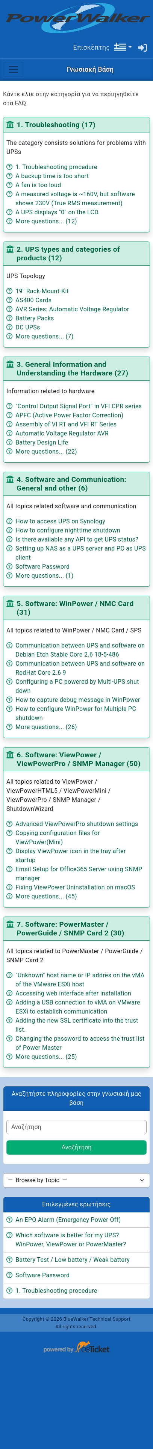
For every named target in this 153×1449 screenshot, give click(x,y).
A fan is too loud (38, 185)
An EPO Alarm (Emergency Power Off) (68, 1219)
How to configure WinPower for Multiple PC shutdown (75, 713)
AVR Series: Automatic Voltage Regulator (72, 309)
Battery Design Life (41, 442)
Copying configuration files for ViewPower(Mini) (57, 837)
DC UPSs (27, 327)
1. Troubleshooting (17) (56, 124)
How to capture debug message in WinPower (77, 699)
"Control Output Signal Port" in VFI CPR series (78, 406)
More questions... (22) (46, 451)
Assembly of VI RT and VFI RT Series (66, 424)
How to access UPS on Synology (60, 521)
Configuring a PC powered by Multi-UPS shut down (77, 686)
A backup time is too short (52, 176)
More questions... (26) (46, 727)
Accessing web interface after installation (73, 993)
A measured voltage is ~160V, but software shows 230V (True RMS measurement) (75, 199)
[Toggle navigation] (13, 69)
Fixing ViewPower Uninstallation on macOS (75, 887)
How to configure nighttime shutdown (67, 530)
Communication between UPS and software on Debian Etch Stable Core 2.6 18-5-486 (80, 650)
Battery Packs (34, 318)
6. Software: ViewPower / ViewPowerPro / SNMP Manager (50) (78, 759)
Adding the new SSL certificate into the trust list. (76, 1025)
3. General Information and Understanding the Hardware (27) (72, 368)
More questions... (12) (46, 221)
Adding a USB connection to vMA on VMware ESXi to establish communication (77, 1007)
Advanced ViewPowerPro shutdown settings (76, 824)
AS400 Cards (33, 300)
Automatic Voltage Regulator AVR (62, 433)
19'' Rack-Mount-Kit (42, 291)
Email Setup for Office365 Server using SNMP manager (78, 874)
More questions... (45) (46, 896)
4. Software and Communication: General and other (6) (71, 483)
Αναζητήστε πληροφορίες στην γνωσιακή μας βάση (76, 1098)
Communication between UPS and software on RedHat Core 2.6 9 (80, 668)
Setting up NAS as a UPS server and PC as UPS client (80, 553)
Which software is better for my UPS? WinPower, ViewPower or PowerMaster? (70, 1240)
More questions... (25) (46, 1056)
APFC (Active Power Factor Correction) (69, 415)
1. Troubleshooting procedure (56, 167)
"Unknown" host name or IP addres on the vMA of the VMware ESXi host (79, 980)
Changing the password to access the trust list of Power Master (80, 1043)
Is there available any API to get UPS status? (76, 539)
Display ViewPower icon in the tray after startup (70, 856)
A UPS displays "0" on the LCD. (57, 212)
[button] (123, 47)
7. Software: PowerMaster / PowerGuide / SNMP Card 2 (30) (70, 928)
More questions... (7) (44, 336)
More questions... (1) (44, 575)
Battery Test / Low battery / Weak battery (72, 1259)
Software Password (42, 566)
